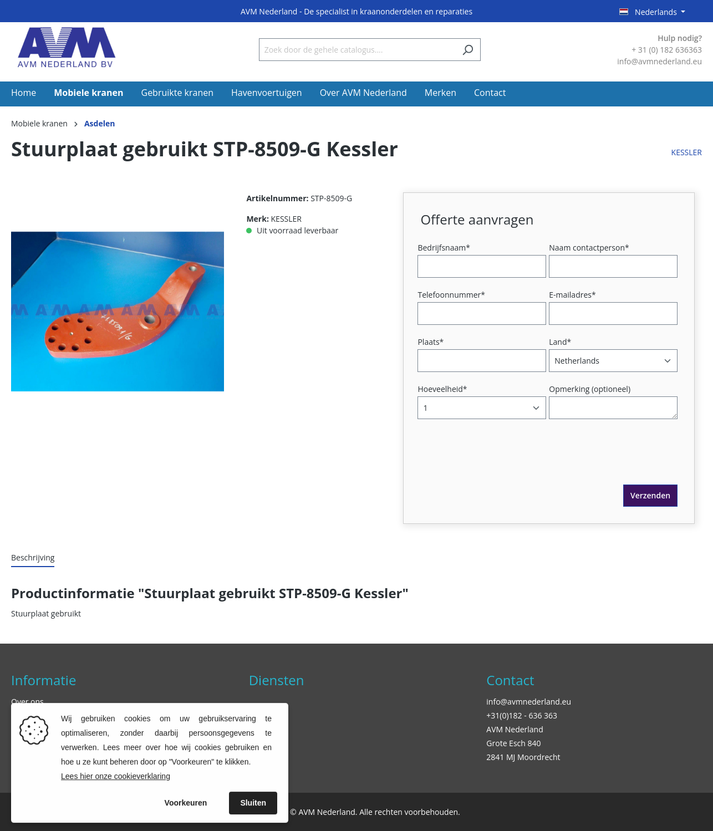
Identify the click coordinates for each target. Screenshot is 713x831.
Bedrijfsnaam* (443, 247)
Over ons (27, 701)
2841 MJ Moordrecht (523, 757)
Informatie (43, 680)
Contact (510, 680)
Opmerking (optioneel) (589, 389)
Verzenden (650, 495)
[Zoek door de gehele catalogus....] (357, 49)
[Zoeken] (468, 49)
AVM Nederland (514, 729)
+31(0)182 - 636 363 (521, 715)
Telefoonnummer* (451, 294)
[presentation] (504, 463)
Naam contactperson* (589, 247)
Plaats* (430, 342)
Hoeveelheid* (442, 389)
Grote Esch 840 (513, 743)
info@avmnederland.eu (528, 701)
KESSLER (686, 152)
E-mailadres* (572, 294)
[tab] (32, 558)
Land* (560, 342)
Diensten (276, 680)
